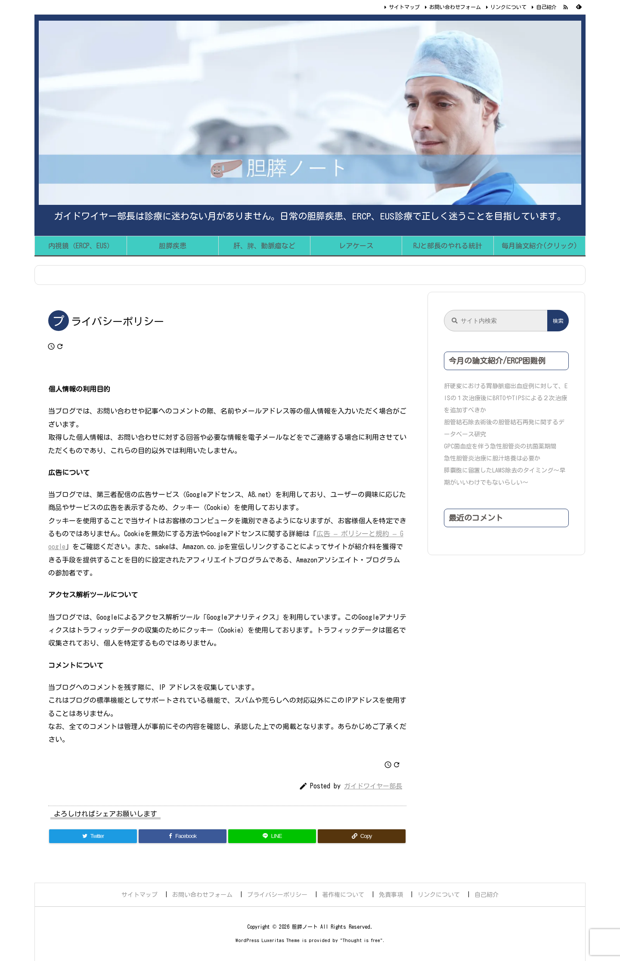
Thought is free (361, 940)
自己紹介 (546, 6)
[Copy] (362, 836)
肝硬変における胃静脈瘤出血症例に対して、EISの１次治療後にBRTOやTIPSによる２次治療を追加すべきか (505, 398)
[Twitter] (93, 836)
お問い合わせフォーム (455, 6)
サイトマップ (404, 6)
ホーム (53, 275)
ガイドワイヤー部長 (373, 786)
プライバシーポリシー (107, 275)
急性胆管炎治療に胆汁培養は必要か (492, 458)
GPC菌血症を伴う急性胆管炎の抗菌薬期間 (500, 446)
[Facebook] (182, 836)
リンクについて (508, 6)
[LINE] (272, 836)
